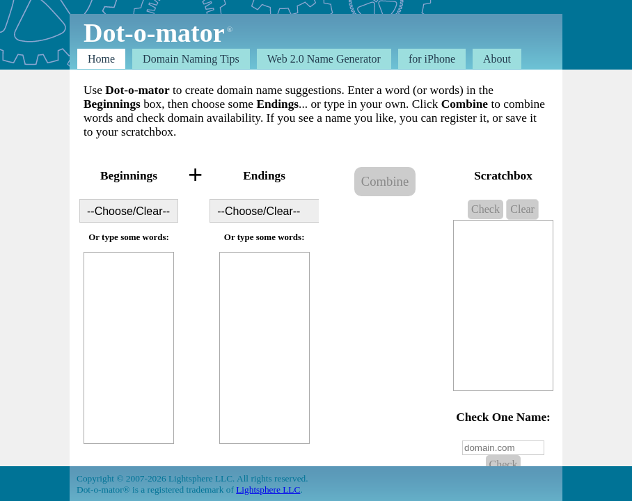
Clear (522, 209)
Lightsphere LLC (268, 489)
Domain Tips (191, 59)
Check (485, 209)
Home (101, 59)
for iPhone (432, 59)
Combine (385, 181)
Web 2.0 (324, 59)
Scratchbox (503, 175)
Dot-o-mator (154, 32)
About (497, 59)
